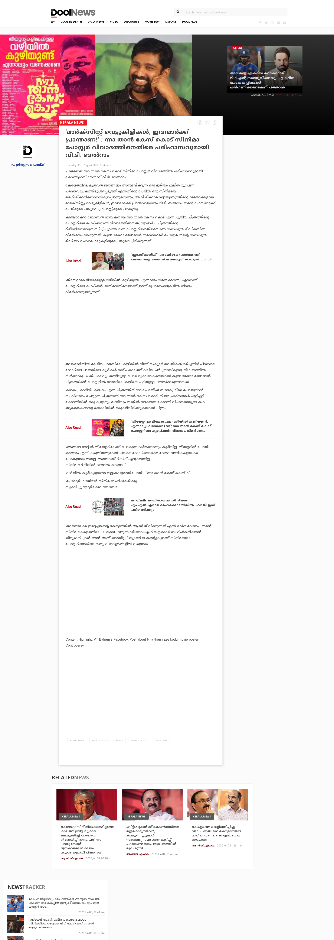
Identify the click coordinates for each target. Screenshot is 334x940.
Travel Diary (146, 896)
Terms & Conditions (52, 908)
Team (39, 897)
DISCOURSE (131, 21)
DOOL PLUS (189, 21)
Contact (42, 914)
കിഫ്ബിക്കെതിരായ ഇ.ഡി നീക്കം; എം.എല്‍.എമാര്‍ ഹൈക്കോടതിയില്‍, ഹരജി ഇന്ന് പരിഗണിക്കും (172, 505)
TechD (89, 896)
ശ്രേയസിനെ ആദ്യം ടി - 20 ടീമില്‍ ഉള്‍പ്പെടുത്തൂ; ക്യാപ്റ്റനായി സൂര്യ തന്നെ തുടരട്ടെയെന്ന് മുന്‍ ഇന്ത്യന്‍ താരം (283, 247)
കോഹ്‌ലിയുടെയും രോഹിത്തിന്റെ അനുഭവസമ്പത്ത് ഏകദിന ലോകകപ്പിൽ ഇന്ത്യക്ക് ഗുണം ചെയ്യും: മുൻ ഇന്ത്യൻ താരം (286, 163)
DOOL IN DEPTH (71, 21)
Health (90, 908)
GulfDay (144, 913)
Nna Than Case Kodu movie (107, 741)
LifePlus (144, 902)
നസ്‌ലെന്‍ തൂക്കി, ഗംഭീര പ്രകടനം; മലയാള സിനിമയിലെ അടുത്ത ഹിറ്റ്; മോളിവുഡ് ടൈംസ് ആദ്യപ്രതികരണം (284, 184)
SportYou (145, 908)
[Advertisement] (140, 340)
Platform (197, 896)
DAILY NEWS (96, 21)
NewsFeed (197, 908)
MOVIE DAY (152, 21)
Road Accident (139, 741)
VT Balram (161, 741)
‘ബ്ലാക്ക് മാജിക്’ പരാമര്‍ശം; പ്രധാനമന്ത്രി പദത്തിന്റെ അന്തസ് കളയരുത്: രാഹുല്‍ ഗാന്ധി (168, 259)
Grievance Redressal (52, 919)
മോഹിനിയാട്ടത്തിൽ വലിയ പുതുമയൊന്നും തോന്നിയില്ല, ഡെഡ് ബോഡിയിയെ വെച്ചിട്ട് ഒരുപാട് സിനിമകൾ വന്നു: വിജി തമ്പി (286, 204)
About (40, 892)
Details (90, 913)
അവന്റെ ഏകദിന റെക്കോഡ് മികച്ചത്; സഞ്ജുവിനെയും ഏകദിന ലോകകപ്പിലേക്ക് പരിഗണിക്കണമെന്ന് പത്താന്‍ (262, 80)
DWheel (90, 902)
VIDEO (114, 21)
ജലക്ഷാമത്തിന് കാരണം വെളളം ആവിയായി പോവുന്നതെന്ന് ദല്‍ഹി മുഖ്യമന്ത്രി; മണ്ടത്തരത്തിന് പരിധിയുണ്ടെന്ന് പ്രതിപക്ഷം (285, 288)
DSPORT (170, 21)
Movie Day (197, 902)
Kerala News (77, 741)
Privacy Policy (47, 903)
